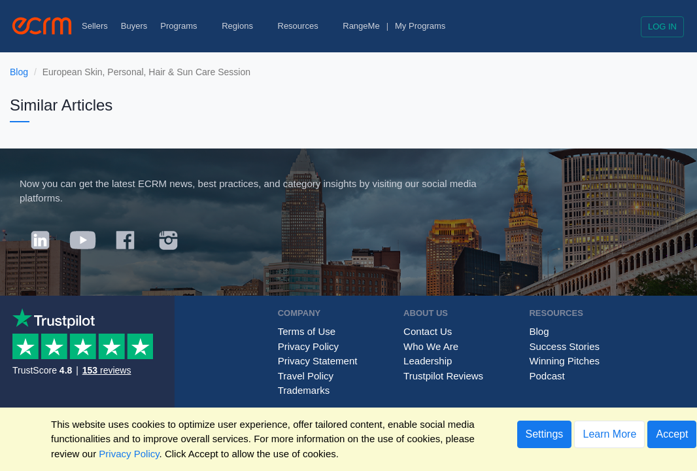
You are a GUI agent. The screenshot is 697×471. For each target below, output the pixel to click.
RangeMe (361, 26)
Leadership (427, 360)
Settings (545, 434)
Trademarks (304, 390)
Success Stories (564, 346)
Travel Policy (305, 375)
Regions (243, 26)
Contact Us (427, 331)
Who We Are (430, 346)
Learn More (609, 434)
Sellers (95, 26)
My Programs (420, 26)
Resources (304, 26)
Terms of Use (306, 331)
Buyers (134, 26)
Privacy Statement (318, 360)
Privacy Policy (308, 346)
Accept (672, 434)
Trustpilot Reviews (443, 375)
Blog (19, 72)
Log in (662, 26)
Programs (184, 26)
